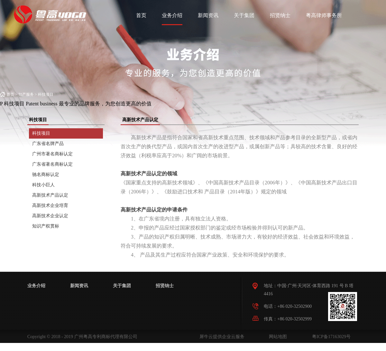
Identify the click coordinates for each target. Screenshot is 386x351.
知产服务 (26, 94)
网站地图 (277, 336)
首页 (141, 15)
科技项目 (45, 94)
